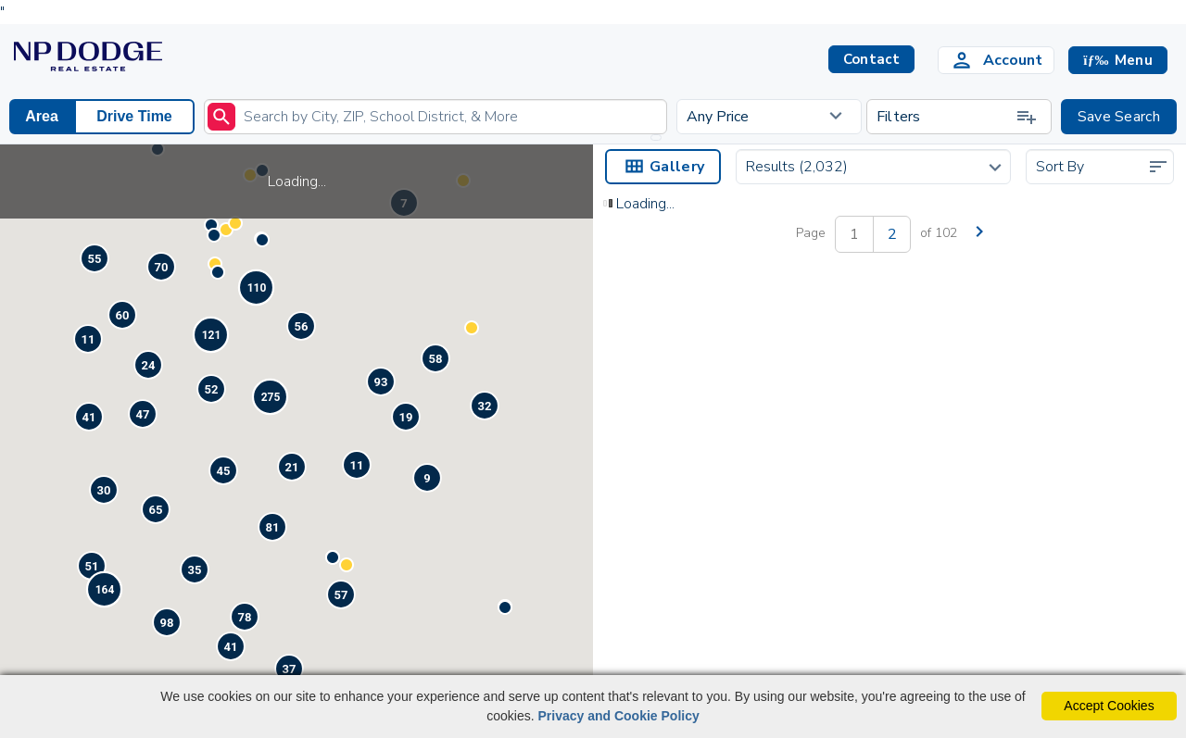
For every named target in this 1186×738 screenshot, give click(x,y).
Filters (957, 117)
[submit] (221, 117)
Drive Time (134, 116)
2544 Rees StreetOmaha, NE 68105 (961, 537)
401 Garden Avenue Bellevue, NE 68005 (676, 537)
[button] (1117, 60)
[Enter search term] (435, 116)
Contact (818, 563)
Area (41, 116)
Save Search (1119, 116)
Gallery (663, 167)
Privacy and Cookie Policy (618, 715)
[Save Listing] (833, 476)
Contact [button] (871, 59)
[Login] (996, 60)
